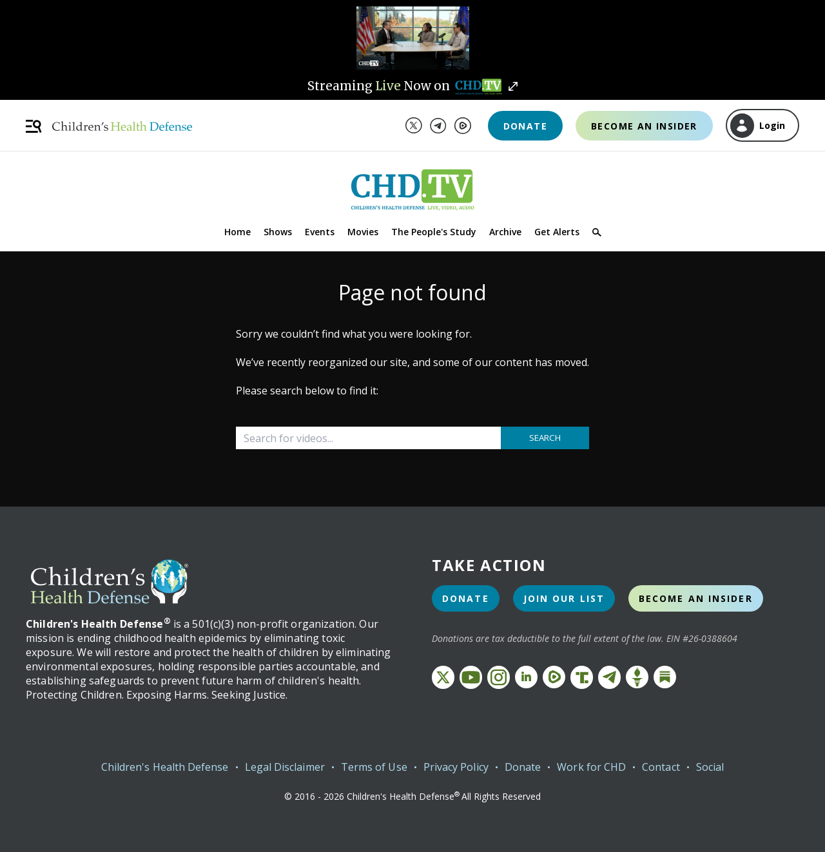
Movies (362, 232)
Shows (278, 232)
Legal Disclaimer (285, 767)
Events (320, 232)
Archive (505, 232)
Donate (525, 126)
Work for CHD (591, 767)
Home (237, 232)
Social (710, 767)
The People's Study (433, 232)
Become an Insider (644, 126)
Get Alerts (556, 232)
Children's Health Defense (165, 767)
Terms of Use (374, 767)
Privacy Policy (456, 767)
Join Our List (564, 598)
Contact (661, 767)
